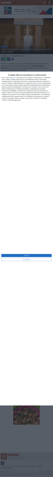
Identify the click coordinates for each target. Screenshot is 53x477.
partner (14, 77)
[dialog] (26, 238)
